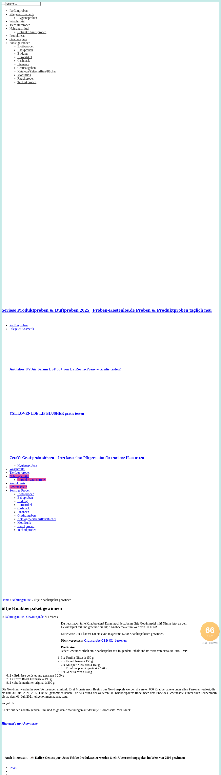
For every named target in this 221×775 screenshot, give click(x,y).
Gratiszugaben (26, 67)
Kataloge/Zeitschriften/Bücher (36, 71)
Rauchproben (25, 78)
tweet (13, 767)
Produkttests (17, 35)
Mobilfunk (24, 75)
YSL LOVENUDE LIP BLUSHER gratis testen (47, 413)
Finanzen (23, 64)
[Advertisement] (110, 563)
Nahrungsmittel (19, 28)
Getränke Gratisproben (31, 32)
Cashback (23, 60)
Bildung (22, 53)
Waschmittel (17, 21)
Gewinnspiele (18, 39)
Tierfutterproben (20, 25)
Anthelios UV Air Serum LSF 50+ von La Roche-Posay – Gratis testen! (65, 369)
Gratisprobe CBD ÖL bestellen (105, 640)
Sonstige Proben (20, 42)
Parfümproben (19, 10)
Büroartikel (24, 57)
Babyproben (25, 50)
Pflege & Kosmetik (22, 14)
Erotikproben (25, 46)
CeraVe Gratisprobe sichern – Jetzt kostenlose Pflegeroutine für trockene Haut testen (77, 458)
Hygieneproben (27, 17)
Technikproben (26, 82)
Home (5, 599)
